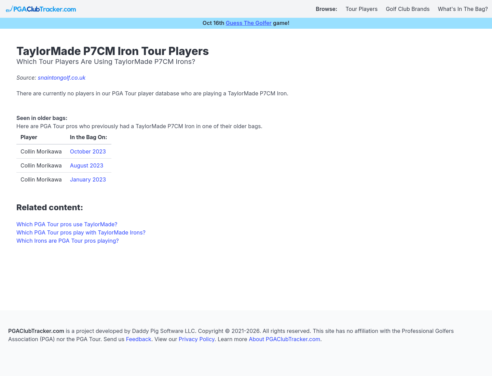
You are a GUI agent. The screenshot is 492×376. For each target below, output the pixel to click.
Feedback (138, 339)
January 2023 (88, 179)
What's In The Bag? (463, 8)
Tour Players (361, 8)
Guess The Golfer (249, 22)
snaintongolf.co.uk (62, 77)
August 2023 (86, 165)
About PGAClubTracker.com (284, 339)
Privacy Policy (197, 339)
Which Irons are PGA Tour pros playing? (67, 240)
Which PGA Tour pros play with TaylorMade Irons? (81, 232)
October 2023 (88, 151)
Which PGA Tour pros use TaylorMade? (66, 224)
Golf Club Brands (407, 8)
